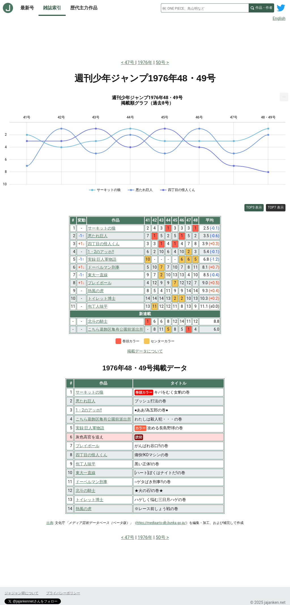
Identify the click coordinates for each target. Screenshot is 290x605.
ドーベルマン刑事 (91, 481)
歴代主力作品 (83, 7)
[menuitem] (284, 97)
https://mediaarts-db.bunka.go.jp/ (161, 523)
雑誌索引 (52, 7)
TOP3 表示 (254, 207)
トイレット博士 (89, 499)
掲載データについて (145, 351)
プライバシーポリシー (63, 593)
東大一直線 (85, 472)
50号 (160, 62)
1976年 (145, 62)
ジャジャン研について (22, 593)
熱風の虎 (83, 508)
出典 (49, 523)
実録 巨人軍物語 (90, 428)
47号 (130, 62)
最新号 (27, 7)
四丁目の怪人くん (91, 455)
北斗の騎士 (85, 490)
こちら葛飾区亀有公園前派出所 (103, 419)
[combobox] (205, 7)
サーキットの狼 (89, 392)
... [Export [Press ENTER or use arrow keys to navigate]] (284, 95)
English (279, 18)
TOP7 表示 (276, 207)
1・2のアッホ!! (89, 410)
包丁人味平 (85, 464)
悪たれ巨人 (85, 401)
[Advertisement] (145, 39)
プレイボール (87, 445)
